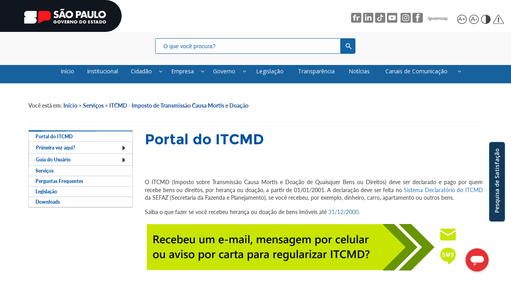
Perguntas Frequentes (63, 222)
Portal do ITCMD (56, 146)
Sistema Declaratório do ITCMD (442, 195)
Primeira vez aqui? (81, 165)
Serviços (93, 110)
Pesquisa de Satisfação (497, 180)
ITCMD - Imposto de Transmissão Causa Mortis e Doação (179, 110)
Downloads (50, 261)
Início (70, 110)
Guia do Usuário (81, 184)
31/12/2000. (344, 217)
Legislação (48, 241)
